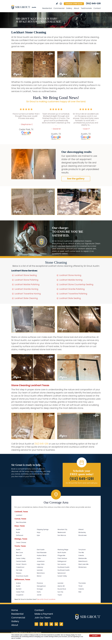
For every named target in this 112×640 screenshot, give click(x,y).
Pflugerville (61, 555)
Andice (18, 583)
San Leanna (62, 564)
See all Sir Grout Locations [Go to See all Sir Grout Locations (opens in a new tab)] (46, 599)
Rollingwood (62, 561)
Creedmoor (20, 567)
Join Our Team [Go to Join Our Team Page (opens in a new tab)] (43, 617)
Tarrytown (82, 550)
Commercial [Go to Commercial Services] (59, 8)
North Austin (62, 552)
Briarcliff (19, 555)
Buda (18, 532)
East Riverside (41, 552)
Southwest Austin (64, 570)
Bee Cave (19, 552)
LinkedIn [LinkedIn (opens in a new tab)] (56, 624)
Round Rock (62, 589)
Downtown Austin (22, 576)
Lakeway (40, 567)
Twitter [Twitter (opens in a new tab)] (46, 624)
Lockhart (19, 515)
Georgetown (41, 586)
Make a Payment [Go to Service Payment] (44, 613)
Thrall (80, 586)
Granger (40, 589)
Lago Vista (40, 564)
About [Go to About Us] (76, 8)
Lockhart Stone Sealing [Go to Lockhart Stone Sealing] (26, 275)
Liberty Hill (61, 586)
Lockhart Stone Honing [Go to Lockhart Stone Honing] (70, 275)
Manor (39, 576)
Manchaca (41, 573)
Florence (40, 583)
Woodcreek (82, 535)
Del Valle (19, 570)
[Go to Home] (25, 7)
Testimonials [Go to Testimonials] (86, 8)
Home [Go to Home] (14, 610)
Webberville (82, 558)
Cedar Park (20, 592)
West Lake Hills (83, 564)
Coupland (19, 595)
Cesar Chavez (21, 542)
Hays (38, 532)
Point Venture (62, 558)
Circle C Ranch (21, 564)
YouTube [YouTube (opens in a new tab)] (51, 624)
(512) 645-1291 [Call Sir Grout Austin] (93, 3)
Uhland (80, 529)
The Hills (81, 552)
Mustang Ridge (63, 550)
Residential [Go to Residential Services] (47, 8)
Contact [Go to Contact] (97, 8)
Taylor (60, 595)
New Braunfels (21, 522)
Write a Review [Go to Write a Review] (57, 3)
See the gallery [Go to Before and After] (75, 178)
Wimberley (82, 532)
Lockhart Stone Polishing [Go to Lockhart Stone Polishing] (26, 279)
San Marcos (62, 535)
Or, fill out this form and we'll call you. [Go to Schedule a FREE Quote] (82, 483)
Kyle (38, 535)
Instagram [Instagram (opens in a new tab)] (36, 624)
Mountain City (62, 529)
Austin (18, 529)
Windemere (82, 567)
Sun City (60, 592)
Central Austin (21, 561)
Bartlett (18, 589)
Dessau (18, 573)
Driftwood (19, 535)
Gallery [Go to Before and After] (69, 8)
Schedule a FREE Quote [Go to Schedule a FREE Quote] (73, 4)
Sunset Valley (62, 576)
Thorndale (82, 583)
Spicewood (61, 573)
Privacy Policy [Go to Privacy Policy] (70, 635)
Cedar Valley (20, 558)
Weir (79, 592)
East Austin (40, 550)
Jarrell (39, 595)
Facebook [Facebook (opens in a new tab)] (41, 624)
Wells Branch (82, 561)
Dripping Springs (42, 529)
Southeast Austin (63, 567)
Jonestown (41, 561)
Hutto (39, 558)
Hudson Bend (41, 555)
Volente (81, 555)
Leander (40, 570)
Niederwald (62, 532)
